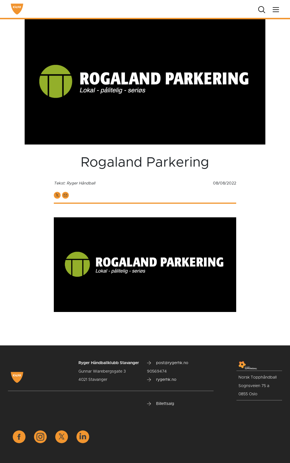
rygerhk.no (161, 380)
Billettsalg (160, 404)
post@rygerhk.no (167, 363)
